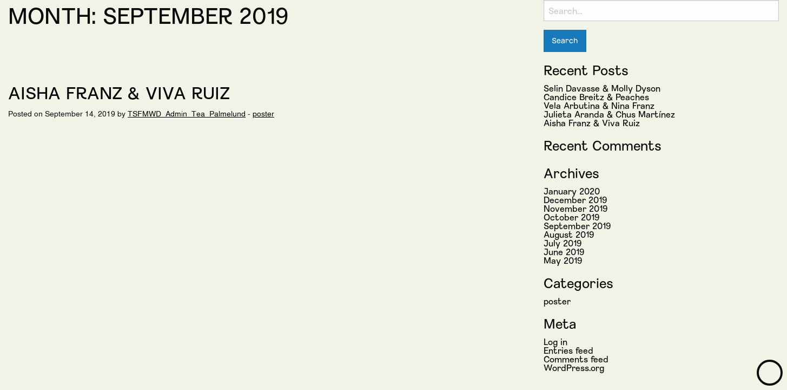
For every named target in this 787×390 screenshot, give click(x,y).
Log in (555, 341)
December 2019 (575, 199)
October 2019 (571, 217)
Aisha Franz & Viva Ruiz (119, 92)
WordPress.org (574, 367)
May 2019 (563, 260)
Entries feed (568, 350)
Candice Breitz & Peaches (596, 97)
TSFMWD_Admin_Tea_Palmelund (187, 113)
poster (263, 113)
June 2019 (564, 251)
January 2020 (572, 191)
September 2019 (577, 225)
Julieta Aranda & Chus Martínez (609, 114)
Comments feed (576, 359)
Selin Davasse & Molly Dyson (602, 88)
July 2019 (562, 243)
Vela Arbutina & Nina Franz (599, 105)
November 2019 (575, 208)
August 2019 (569, 234)
